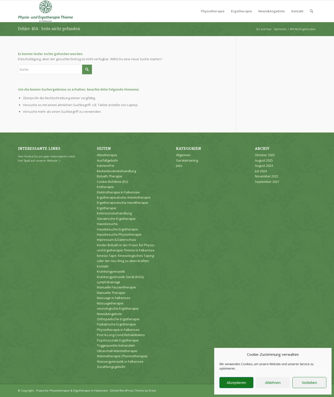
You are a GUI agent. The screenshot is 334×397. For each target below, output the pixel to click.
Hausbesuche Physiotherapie (119, 234)
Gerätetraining (187, 160)
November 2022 (266, 176)
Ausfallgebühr (107, 160)
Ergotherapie (106, 208)
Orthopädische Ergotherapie (118, 319)
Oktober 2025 (265, 155)
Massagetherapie (110, 303)
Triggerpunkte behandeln (116, 345)
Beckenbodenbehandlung (116, 171)
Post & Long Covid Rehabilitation (121, 335)
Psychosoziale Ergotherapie (118, 340)
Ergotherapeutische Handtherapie (122, 202)
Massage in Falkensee (113, 298)
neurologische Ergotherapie (118, 308)
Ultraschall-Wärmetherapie (117, 351)
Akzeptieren (236, 382)
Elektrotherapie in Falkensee (118, 192)
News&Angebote (109, 314)
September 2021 (267, 181)
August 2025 (264, 160)
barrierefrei (105, 165)
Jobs (179, 165)
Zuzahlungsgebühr (111, 366)
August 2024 (264, 165)
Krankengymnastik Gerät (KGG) (120, 277)
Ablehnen (273, 382)
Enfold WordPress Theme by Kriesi (133, 390)
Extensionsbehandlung (114, 213)
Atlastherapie (107, 155)
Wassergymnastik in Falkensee (120, 361)
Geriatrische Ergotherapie (116, 218)
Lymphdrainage (108, 282)
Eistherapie (105, 187)
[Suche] (311, 11)
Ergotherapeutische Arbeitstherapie (124, 197)
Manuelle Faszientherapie (116, 287)
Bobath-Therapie (109, 176)
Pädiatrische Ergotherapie (116, 324)
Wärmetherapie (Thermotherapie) (122, 356)
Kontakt (102, 266)
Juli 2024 (261, 171)
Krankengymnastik (111, 271)
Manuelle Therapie (111, 292)
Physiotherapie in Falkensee (118, 329)
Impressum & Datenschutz (116, 239)
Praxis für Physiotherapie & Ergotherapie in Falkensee (72, 390)
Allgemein (183, 155)
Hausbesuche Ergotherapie (117, 229)
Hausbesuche (107, 224)
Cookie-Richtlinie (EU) (112, 181)
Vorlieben (309, 382)
